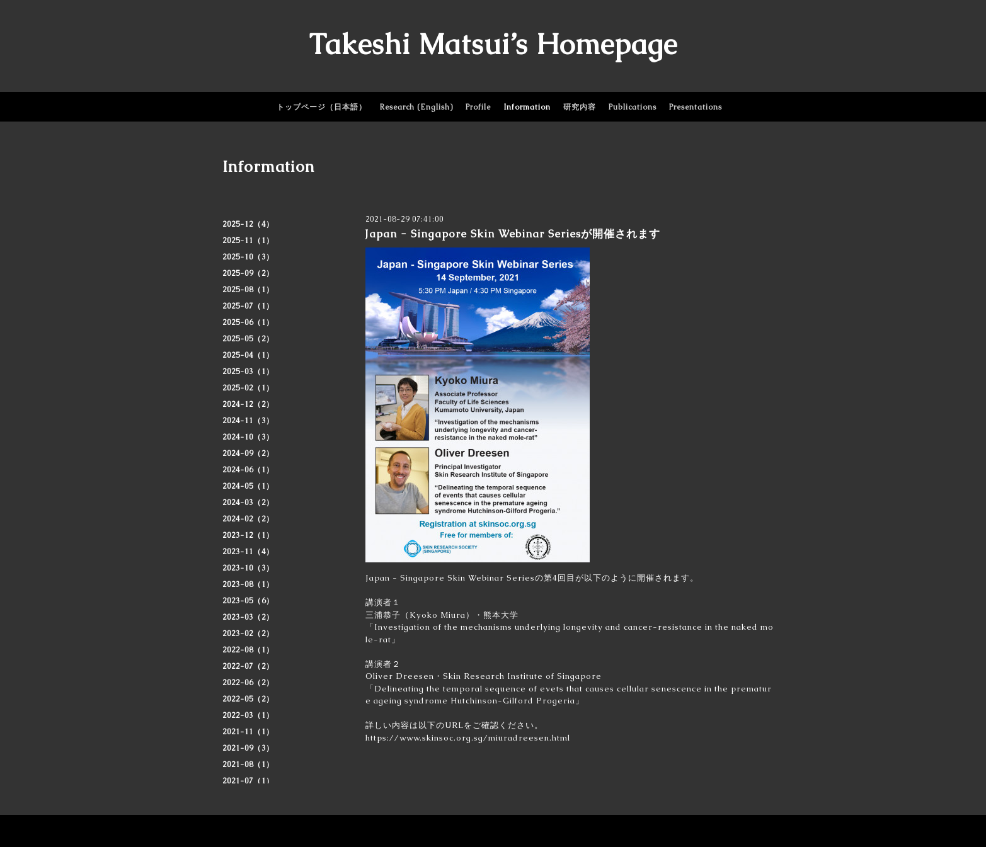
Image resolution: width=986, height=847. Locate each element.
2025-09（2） (248, 273)
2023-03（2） (248, 617)
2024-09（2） (248, 453)
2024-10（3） (248, 437)
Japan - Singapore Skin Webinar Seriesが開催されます (512, 234)
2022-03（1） (248, 715)
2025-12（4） (248, 224)
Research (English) (416, 107)
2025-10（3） (248, 257)
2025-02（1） (248, 388)
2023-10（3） (248, 568)
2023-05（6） (248, 601)
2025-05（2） (248, 339)
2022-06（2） (248, 683)
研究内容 (579, 107)
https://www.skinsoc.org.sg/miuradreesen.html (467, 737)
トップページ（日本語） (322, 107)
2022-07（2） (248, 666)
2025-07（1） (248, 306)
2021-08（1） (248, 764)
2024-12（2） (248, 404)
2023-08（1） (248, 584)
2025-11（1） (248, 241)
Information (527, 107)
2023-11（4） (248, 552)
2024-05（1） (248, 486)
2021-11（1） (248, 732)
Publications (632, 107)
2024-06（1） (248, 470)
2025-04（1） (248, 355)
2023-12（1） (248, 535)
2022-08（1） (248, 650)
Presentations (695, 107)
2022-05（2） (248, 699)
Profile (478, 107)
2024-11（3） (248, 421)
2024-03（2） (248, 502)
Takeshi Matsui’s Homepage (493, 44)
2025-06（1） (248, 322)
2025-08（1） (248, 290)
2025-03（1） (248, 372)
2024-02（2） (248, 519)
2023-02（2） (248, 633)
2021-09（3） (248, 748)
